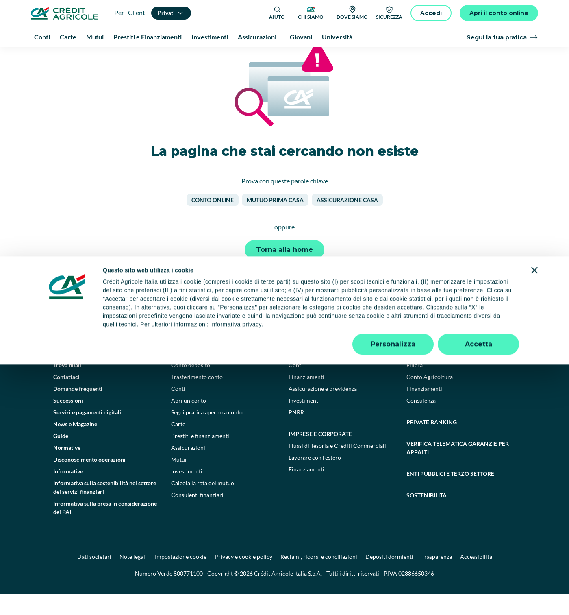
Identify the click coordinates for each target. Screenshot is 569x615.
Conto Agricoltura (429, 398)
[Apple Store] (491, 337)
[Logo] (64, 13)
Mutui (179, 480)
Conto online (212, 221)
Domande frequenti (77, 409)
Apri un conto (188, 421)
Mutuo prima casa (275, 221)
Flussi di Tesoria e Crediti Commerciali (337, 466)
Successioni (68, 421)
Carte (178, 445)
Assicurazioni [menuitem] (257, 37)
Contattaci (66, 398)
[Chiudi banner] (534, 521)
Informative (68, 492)
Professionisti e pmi (319, 374)
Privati (181, 374)
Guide (60, 457)
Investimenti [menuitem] (209, 37)
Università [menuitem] (337, 37)
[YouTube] (313, 337)
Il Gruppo (65, 374)
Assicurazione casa (347, 221)
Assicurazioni (188, 468)
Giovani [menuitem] (301, 37)
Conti (178, 409)
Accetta (478, 594)
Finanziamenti (306, 398)
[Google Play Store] (435, 337)
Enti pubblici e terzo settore (450, 494)
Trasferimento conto (197, 398)
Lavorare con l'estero (315, 478)
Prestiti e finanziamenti (200, 457)
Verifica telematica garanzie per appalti (457, 469)
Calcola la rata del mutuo (202, 504)
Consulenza (421, 421)
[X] (366, 337)
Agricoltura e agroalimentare (454, 374)
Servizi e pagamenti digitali (87, 433)
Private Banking (431, 443)
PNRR (296, 433)
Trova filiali (67, 386)
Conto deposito (190, 386)
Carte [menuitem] (68, 37)
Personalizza (393, 594)
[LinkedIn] (331, 337)
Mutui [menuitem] (95, 37)
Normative (66, 468)
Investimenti (186, 492)
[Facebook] (277, 337)
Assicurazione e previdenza (323, 409)
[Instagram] (349, 337)
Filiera (414, 386)
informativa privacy (236, 574)
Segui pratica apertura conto (207, 433)
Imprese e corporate (320, 454)
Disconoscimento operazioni (89, 480)
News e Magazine (75, 445)
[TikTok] (295, 337)
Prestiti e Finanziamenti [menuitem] (147, 37)
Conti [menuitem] (42, 37)
